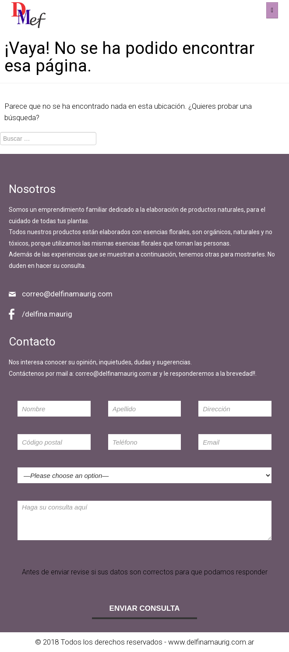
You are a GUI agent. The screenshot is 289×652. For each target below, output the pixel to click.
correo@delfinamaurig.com (67, 293)
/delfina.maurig (47, 314)
